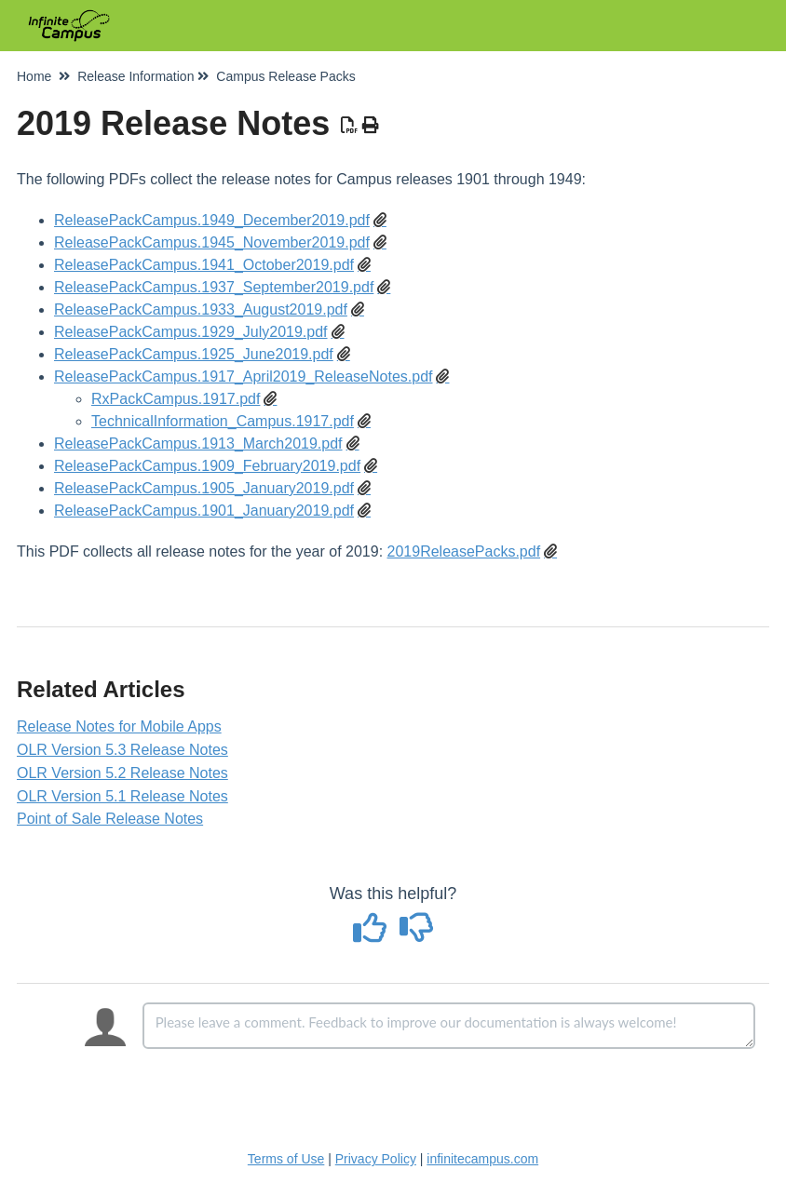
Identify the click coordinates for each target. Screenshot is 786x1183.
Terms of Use (286, 1158)
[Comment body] (448, 1025)
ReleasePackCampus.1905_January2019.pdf (204, 488)
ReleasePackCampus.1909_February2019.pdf (207, 466)
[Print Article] (371, 125)
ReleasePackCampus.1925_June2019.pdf (193, 354)
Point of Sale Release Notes (110, 819)
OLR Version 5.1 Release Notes (122, 796)
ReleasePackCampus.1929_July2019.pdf (191, 332)
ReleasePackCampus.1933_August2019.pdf (200, 309)
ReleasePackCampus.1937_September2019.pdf (213, 287)
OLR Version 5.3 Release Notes (122, 750)
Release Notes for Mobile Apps (119, 726)
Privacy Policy (375, 1158)
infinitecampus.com (482, 1158)
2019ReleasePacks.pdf (464, 551)
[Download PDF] (349, 125)
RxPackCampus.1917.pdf (175, 399)
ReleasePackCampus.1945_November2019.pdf (212, 242)
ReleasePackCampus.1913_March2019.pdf (198, 443)
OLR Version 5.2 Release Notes (122, 773)
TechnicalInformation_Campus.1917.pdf (222, 421)
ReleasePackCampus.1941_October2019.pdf (204, 265)
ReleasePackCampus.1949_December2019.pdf (212, 220)
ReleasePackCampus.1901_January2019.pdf (204, 510)
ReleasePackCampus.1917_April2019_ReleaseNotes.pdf (243, 376)
